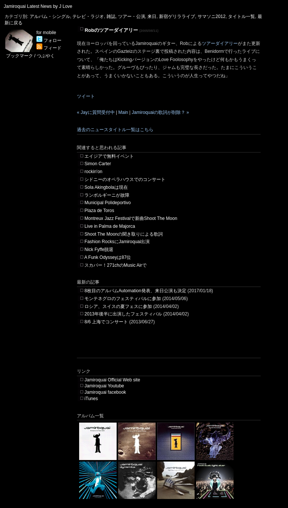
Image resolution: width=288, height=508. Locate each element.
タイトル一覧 (241, 16)
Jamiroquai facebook (105, 392)
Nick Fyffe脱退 (98, 249)
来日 (151, 16)
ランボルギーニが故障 (106, 195)
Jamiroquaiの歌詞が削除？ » (160, 112)
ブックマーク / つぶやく (30, 55)
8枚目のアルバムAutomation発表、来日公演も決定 (135, 290)
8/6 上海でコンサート (106, 321)
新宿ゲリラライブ (177, 16)
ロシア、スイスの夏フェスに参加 (118, 306)
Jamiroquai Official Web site (112, 379)
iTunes (91, 398)
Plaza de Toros (99, 210)
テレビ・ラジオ (88, 16)
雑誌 (111, 16)
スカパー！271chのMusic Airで (115, 265)
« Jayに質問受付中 (96, 112)
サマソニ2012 (212, 16)
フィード (49, 48)
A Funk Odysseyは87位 (107, 257)
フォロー (49, 40)
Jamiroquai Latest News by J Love (38, 6)
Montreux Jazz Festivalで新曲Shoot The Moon (130, 218)
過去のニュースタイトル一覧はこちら (115, 129)
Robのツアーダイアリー (111, 30)
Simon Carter (97, 163)
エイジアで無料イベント (109, 156)
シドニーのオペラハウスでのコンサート (124, 179)
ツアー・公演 (131, 16)
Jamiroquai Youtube (104, 385)
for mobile (46, 32)
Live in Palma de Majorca (109, 226)
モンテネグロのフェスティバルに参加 (122, 298)
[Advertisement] (164, 346)
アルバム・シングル (50, 16)
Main (123, 112)
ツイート (86, 96)
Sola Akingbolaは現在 (106, 187)
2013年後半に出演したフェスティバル (123, 314)
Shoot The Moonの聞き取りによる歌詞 (123, 234)
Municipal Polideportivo (107, 202)
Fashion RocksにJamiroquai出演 (117, 241)
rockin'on (93, 171)
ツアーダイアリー (220, 43)
